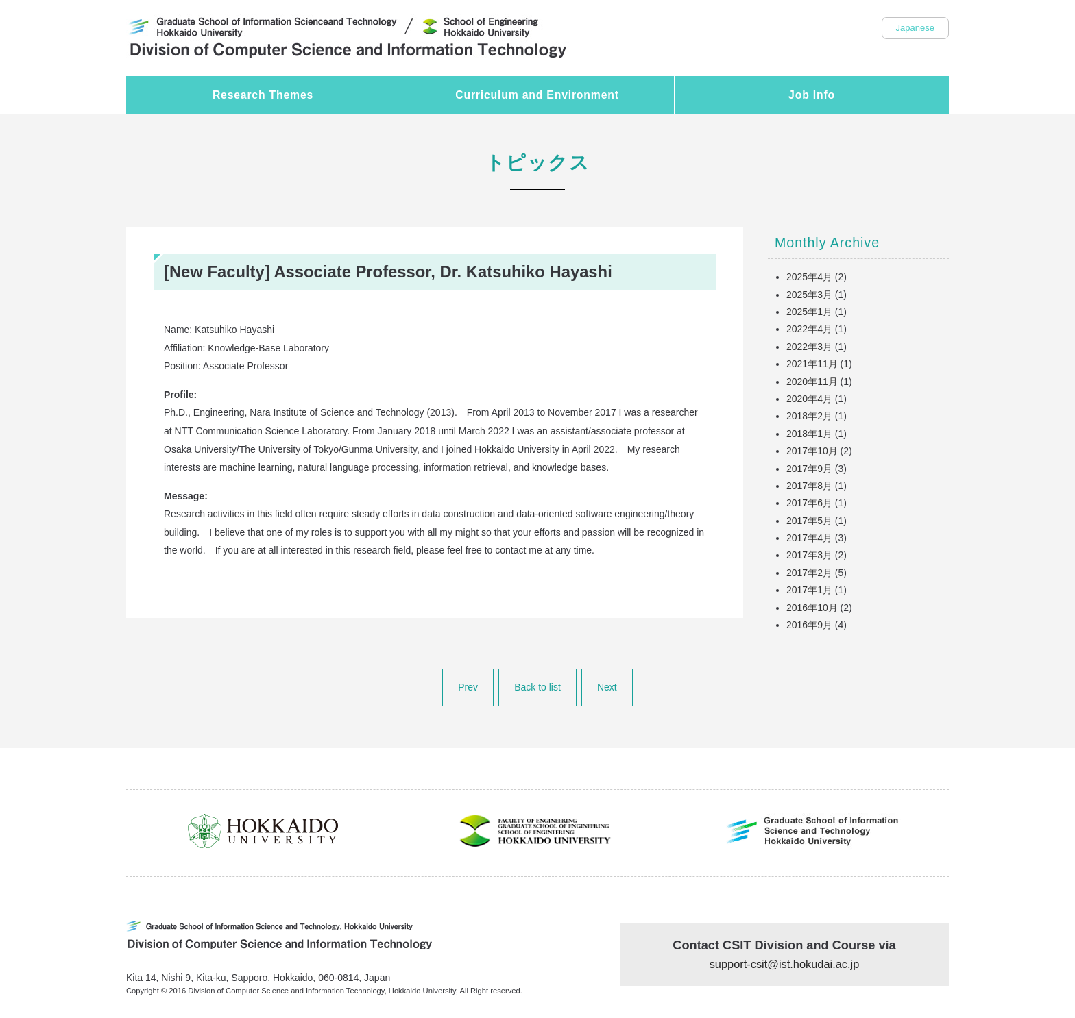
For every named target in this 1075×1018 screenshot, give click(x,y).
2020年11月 (812, 381)
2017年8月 (809, 485)
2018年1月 (809, 433)
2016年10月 (812, 607)
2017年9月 (809, 468)
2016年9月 (809, 624)
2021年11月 (812, 363)
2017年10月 (812, 450)
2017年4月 (809, 537)
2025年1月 (809, 311)
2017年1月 (809, 589)
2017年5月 (809, 520)
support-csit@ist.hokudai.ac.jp (785, 964)
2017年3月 (809, 554)
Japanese (915, 28)
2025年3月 (809, 294)
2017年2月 (809, 572)
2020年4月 (809, 398)
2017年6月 (809, 502)
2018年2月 (809, 415)
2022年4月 (809, 328)
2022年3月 (809, 346)
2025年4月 (809, 276)
